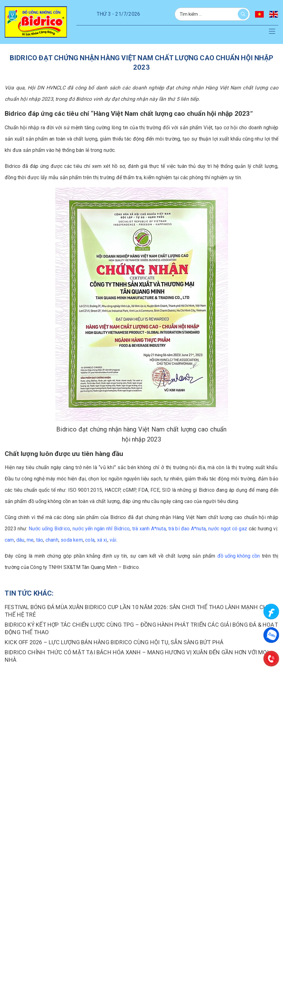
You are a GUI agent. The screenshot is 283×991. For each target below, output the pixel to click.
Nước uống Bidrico (49, 529)
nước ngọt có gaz (227, 529)
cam (9, 540)
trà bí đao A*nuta (187, 529)
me (30, 540)
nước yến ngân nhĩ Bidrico (101, 529)
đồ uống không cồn (238, 556)
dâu (20, 540)
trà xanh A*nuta (149, 529)
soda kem (72, 540)
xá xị (102, 540)
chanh (52, 540)
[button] (272, 31)
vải (113, 540)
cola (90, 540)
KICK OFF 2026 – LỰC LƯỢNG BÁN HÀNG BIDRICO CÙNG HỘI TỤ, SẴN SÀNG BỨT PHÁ (114, 642)
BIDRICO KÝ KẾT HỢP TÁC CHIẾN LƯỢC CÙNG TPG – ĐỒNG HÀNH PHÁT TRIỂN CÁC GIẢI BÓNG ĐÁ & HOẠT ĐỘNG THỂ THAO (141, 628)
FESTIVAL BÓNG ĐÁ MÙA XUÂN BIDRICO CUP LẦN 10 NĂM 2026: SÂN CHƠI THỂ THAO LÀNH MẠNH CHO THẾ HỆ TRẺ (138, 611)
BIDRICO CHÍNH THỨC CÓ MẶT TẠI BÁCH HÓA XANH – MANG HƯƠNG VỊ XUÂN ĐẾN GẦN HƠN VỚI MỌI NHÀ (137, 656)
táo (39, 540)
